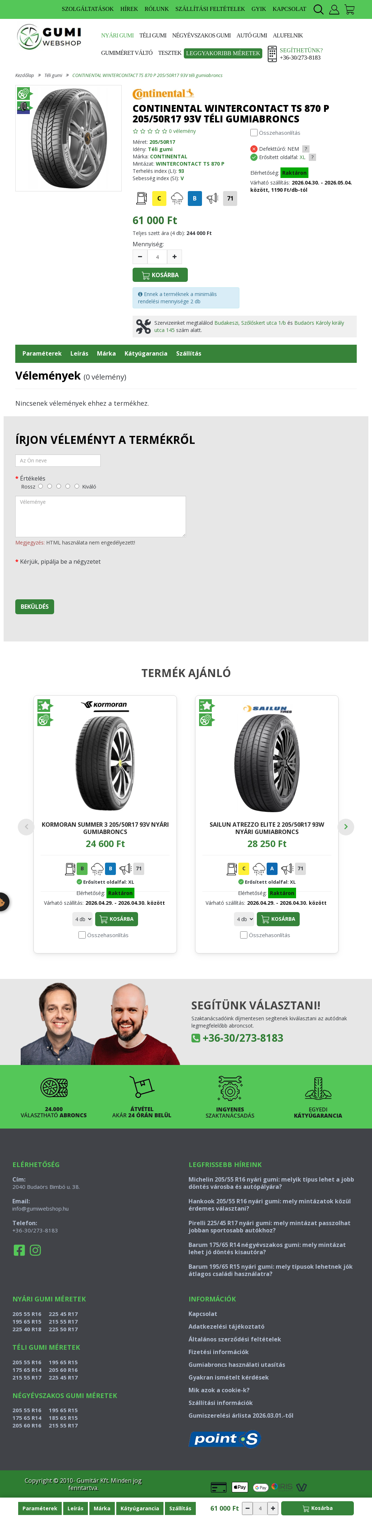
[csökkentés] (140, 257)
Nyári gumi (117, 35)
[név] (58, 460)
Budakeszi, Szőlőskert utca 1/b (250, 322)
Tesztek (170, 53)
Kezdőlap (24, 75)
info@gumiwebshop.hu (40, 1223)
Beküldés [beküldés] (35, 607)
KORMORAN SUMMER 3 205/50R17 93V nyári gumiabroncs (105, 828)
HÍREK (129, 9)
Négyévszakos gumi (201, 35)
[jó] (67, 486)
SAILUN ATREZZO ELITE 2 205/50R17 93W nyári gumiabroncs (267, 828)
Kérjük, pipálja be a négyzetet (60, 561)
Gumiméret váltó (127, 53)
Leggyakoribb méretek (223, 53)
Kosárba (117, 934)
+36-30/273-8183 (243, 1052)
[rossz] (40, 486)
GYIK (259, 9)
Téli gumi (153, 35)
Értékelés (32, 478)
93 (181, 170)
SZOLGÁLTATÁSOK (88, 9)
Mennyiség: (148, 244)
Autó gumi (251, 35)
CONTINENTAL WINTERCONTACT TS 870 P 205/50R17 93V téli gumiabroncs (147, 75)
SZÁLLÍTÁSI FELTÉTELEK (210, 9)
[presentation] (70, 580)
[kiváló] (76, 486)
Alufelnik (288, 35)
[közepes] (58, 486)
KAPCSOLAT (289, 9)
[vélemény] (100, 516)
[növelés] (174, 257)
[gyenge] (49, 486)
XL (303, 157)
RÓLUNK (157, 9)
